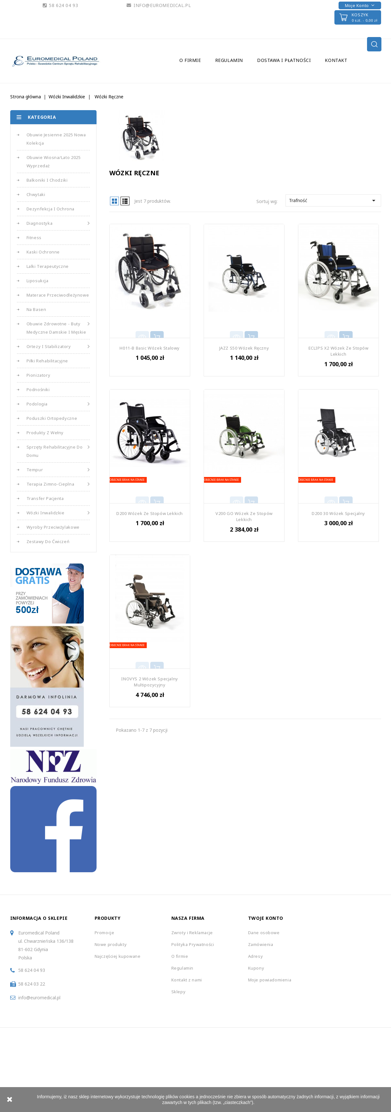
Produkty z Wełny (45, 432)
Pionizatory (39, 375)
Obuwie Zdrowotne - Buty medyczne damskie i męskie (58, 327)
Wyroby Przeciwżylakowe (53, 527)
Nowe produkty (111, 944)
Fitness (34, 237)
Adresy (255, 956)
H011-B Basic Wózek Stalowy (150, 348)
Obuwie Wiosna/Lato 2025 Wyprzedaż (54, 162)
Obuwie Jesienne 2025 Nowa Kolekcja (56, 139)
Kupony (256, 968)
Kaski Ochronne (43, 252)
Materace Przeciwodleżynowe (58, 295)
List (125, 201)
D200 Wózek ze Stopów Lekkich (149, 513)
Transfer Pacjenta (45, 498)
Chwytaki (36, 194)
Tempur (58, 469)
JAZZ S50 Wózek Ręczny (244, 348)
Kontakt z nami (186, 980)
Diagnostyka (58, 223)
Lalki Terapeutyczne (48, 266)
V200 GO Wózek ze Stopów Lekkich (244, 517)
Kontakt (336, 60)
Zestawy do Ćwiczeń (48, 541)
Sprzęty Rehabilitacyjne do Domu (58, 450)
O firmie (190, 60)
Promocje (104, 932)
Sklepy (178, 992)
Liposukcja (38, 281)
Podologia (58, 404)
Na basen (36, 309)
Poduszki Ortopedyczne (52, 418)
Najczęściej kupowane (118, 956)
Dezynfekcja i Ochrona (51, 209)
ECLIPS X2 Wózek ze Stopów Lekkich (339, 351)
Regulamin (229, 60)
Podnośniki (38, 389)
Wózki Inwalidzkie (58, 513)
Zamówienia (260, 944)
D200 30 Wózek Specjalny (338, 513)
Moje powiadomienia (270, 980)
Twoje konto (266, 918)
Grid (114, 201)
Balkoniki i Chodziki (47, 180)
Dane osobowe (264, 932)
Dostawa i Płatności (284, 60)
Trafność (333, 200)
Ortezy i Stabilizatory (58, 346)
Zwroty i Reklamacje (192, 932)
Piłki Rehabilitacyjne (47, 361)
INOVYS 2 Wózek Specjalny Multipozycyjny (149, 682)
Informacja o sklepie (39, 918)
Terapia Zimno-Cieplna (58, 484)
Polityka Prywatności (192, 944)
